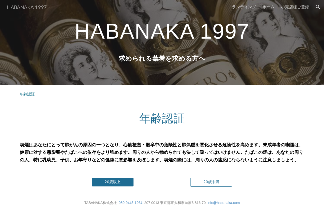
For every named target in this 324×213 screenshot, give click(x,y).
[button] (318, 7)
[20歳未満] (211, 182)
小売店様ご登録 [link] (295, 6)
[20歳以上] (113, 182)
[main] (162, 30)
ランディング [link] (244, 6)
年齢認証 (27, 94)
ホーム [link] (268, 6)
